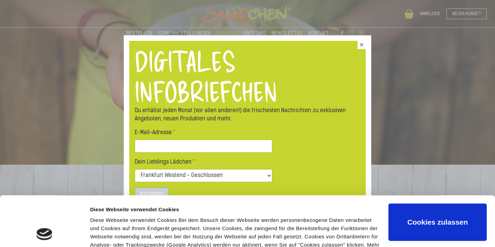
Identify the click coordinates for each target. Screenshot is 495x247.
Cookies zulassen (437, 175)
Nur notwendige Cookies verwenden (437, 210)
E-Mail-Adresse (153, 133)
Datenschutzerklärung (119, 214)
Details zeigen (107, 233)
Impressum (171, 214)
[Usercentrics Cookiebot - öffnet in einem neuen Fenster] (44, 233)
